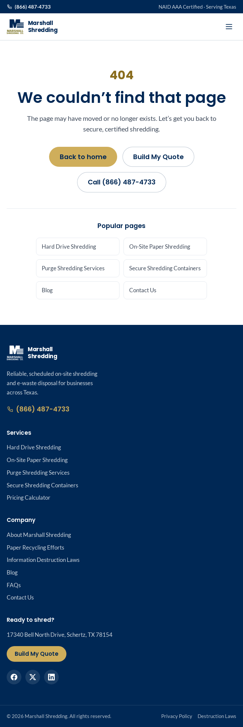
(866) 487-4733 (29, 7)
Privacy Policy (176, 716)
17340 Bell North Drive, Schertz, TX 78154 (59, 634)
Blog (47, 290)
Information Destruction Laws (43, 559)
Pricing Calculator (28, 497)
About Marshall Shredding (39, 534)
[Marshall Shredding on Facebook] (14, 677)
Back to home (83, 156)
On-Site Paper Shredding (159, 246)
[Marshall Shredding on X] (32, 677)
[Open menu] (229, 26)
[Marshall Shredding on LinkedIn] (51, 677)
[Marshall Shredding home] (32, 26)
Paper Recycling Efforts (35, 547)
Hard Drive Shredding (69, 246)
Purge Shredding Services (73, 268)
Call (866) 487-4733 (122, 182)
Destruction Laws (217, 716)
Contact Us (142, 290)
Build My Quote (158, 156)
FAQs (14, 585)
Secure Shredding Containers (165, 268)
